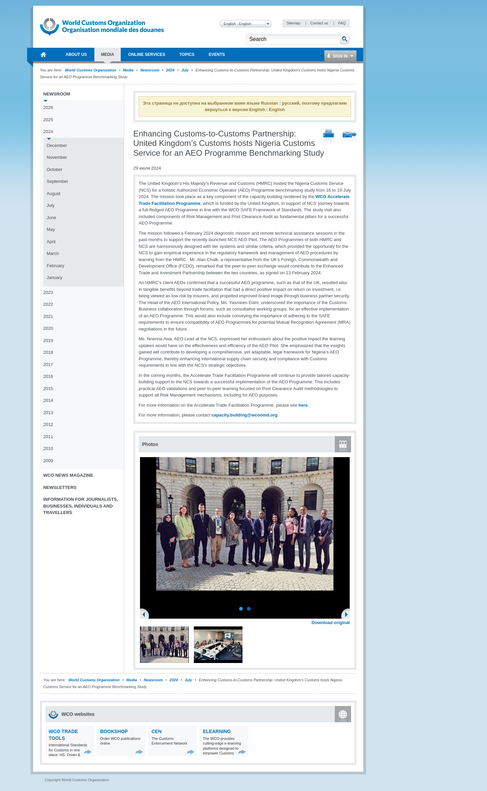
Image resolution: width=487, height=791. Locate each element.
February (55, 265)
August (53, 193)
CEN (157, 731)
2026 (48, 107)
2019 (48, 340)
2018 (48, 352)
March (53, 253)
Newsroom (149, 70)
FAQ (342, 23)
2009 (48, 460)
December (57, 145)
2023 (48, 292)
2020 (48, 328)
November (57, 157)
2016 (48, 376)
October (54, 169)
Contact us (319, 23)
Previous (145, 615)
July (185, 70)
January (54, 277)
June (51, 217)
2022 (48, 304)
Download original (330, 622)
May (51, 229)
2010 (48, 448)
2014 (48, 400)
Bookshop (114, 731)
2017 (48, 364)
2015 (48, 388)
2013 (48, 412)
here (303, 405)
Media (128, 70)
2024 (170, 70)
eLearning (217, 731)
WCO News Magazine (68, 475)
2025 (48, 119)
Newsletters (59, 487)
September (57, 181)
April (51, 241)
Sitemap (293, 23)
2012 (48, 424)
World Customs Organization (91, 70)
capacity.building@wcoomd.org (244, 415)
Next (348, 615)
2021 (48, 316)
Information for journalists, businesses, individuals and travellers (80, 506)
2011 (48, 436)
